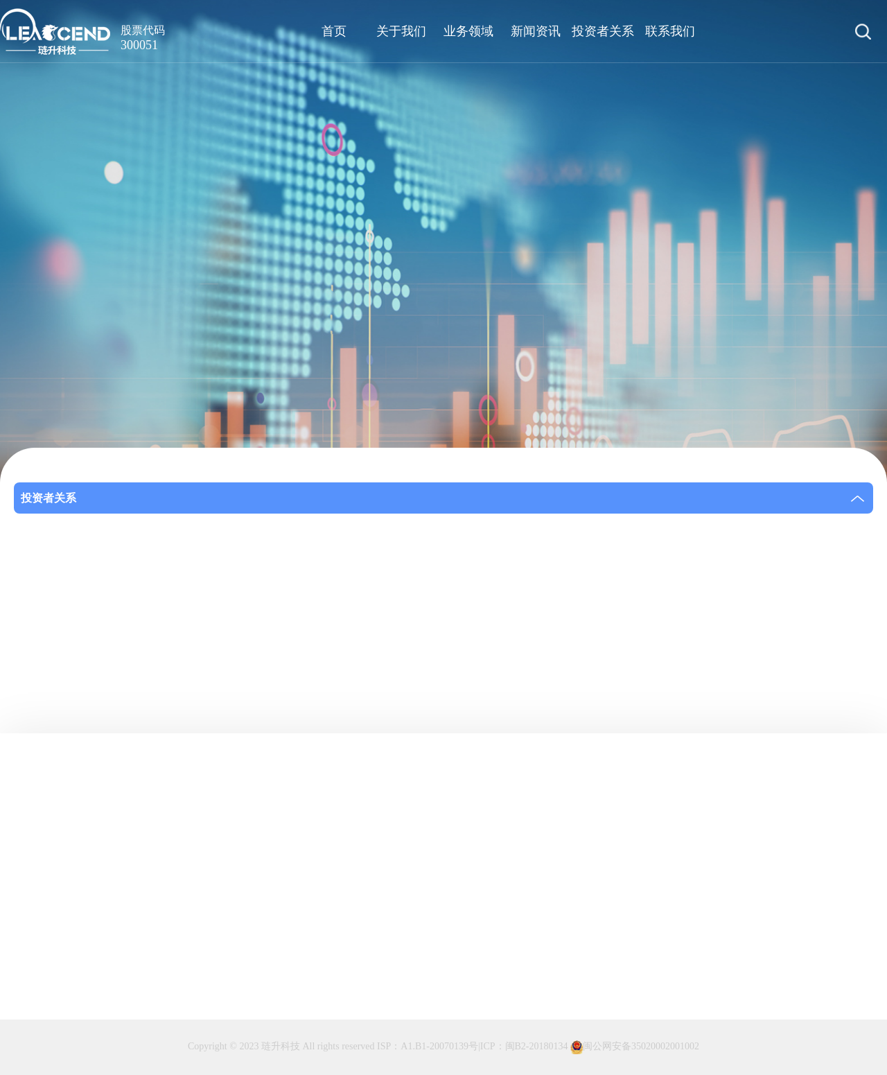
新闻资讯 (536, 31)
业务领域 (468, 31)
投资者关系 (603, 31)
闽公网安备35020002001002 (634, 1047)
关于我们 (401, 31)
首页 (334, 31)
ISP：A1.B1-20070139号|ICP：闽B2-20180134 (472, 1046)
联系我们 (670, 31)
